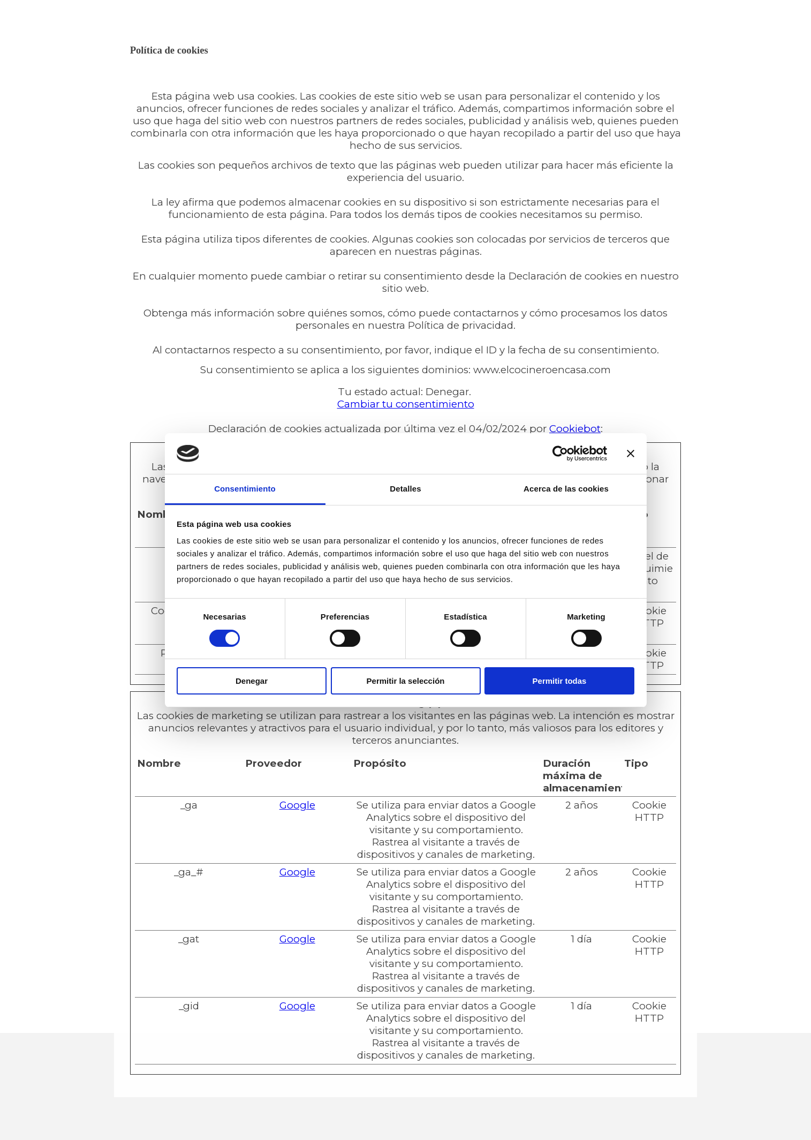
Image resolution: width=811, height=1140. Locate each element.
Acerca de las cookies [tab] (566, 488)
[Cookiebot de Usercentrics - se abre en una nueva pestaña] (560, 454)
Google (297, 805)
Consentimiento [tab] (245, 488)
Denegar (252, 680)
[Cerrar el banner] (630, 453)
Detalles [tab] (405, 488)
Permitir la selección (406, 680)
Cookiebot (575, 428)
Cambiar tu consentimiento (405, 404)
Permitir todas (560, 680)
